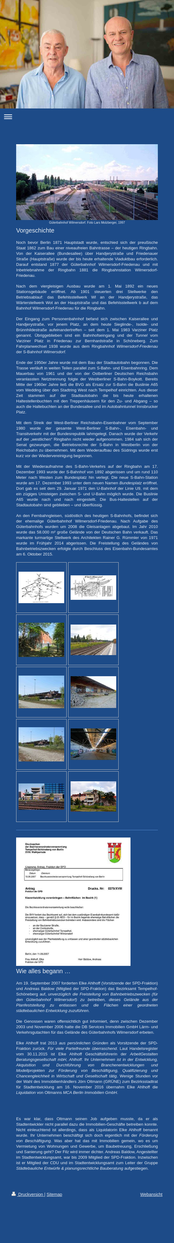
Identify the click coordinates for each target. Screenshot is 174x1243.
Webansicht (151, 1194)
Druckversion (28, 1194)
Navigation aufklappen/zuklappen (87, 116)
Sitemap (54, 1194)
